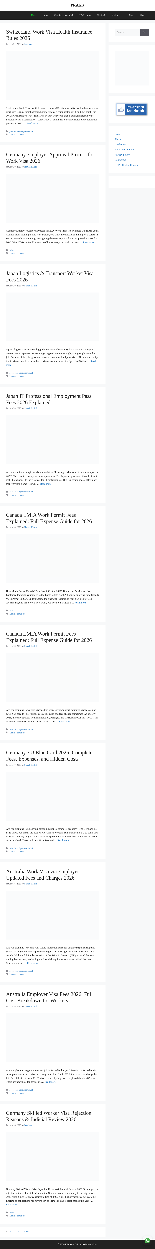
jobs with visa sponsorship (21, 131)
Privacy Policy (122, 154)
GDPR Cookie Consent (127, 165)
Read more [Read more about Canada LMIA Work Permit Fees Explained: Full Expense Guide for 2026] (80, 602)
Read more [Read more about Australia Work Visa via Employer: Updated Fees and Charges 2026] (32, 963)
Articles (119, 15)
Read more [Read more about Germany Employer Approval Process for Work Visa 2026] (88, 242)
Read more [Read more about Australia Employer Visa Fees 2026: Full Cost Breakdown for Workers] (50, 1081)
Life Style (101, 15)
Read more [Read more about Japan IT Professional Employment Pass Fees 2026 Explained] (45, 483)
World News (85, 15)
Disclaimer (120, 144)
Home (34, 15)
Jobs (11, 250)
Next (28, 1231)
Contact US (121, 159)
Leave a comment (17, 134)
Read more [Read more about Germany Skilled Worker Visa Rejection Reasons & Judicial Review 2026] (11, 1204)
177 (20, 1231)
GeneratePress (90, 1244)
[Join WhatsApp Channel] (147, 1240)
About (146, 15)
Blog (131, 15)
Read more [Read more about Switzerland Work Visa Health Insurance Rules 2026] (32, 123)
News (45, 15)
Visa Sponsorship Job (63, 15)
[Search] (144, 32)
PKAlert (77, 5)
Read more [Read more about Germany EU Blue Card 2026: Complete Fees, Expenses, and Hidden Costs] (63, 840)
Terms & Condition (125, 149)
